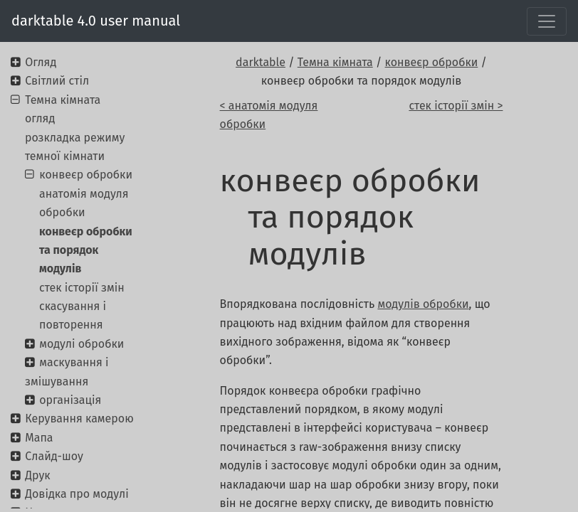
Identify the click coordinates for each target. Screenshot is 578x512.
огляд (40, 118)
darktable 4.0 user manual (95, 20)
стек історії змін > (456, 105)
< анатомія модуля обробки (269, 115)
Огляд (40, 62)
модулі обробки (81, 344)
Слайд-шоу (54, 456)
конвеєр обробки (431, 62)
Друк (37, 475)
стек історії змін (82, 287)
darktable (260, 62)
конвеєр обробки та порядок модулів (85, 250)
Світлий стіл (57, 80)
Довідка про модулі (76, 494)
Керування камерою (79, 418)
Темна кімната (335, 62)
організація (70, 400)
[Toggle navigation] (547, 21)
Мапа (39, 437)
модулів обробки (422, 304)
